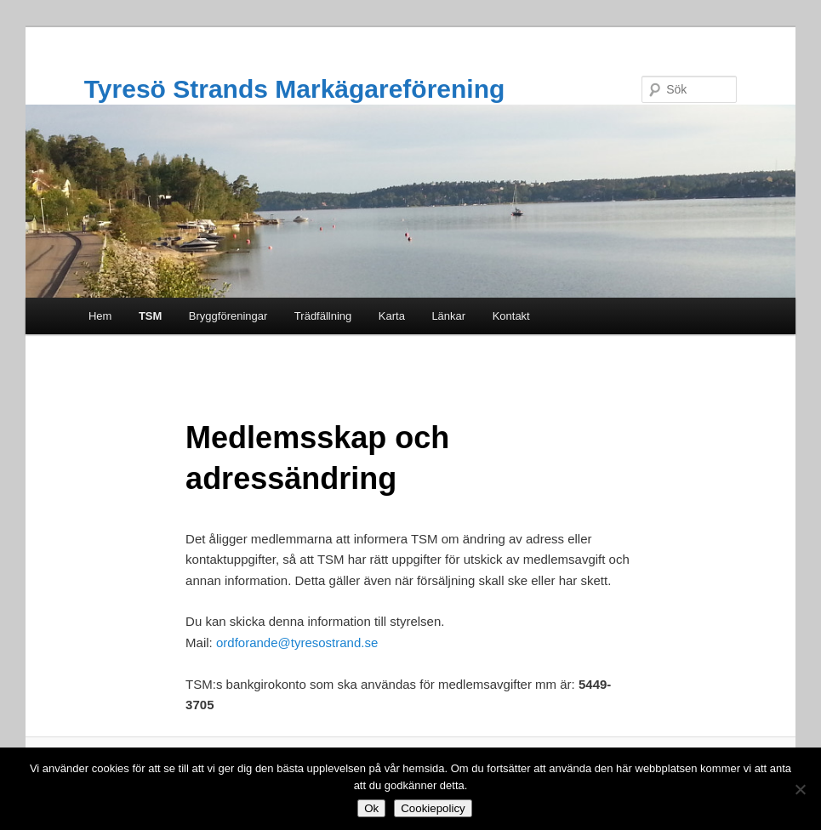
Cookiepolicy (433, 808)
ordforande (247, 642)
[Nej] (799, 789)
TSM (150, 316)
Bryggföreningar (228, 316)
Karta (392, 316)
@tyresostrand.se (328, 642)
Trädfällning (322, 316)
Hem (99, 316)
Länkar (448, 316)
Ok (371, 808)
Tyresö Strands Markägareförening (294, 89)
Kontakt (511, 316)
